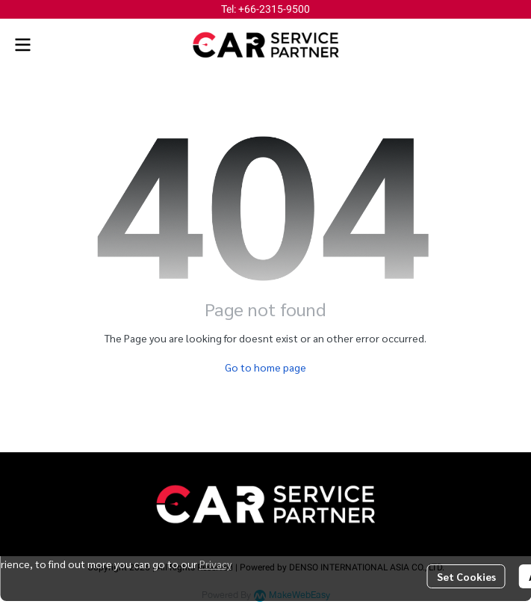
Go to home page (265, 367)
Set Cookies (466, 576)
